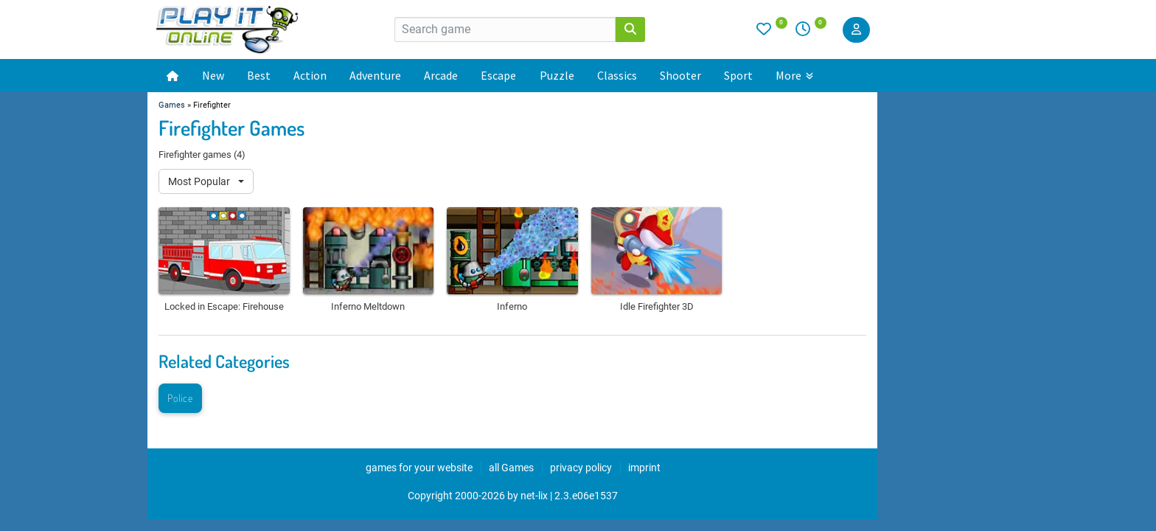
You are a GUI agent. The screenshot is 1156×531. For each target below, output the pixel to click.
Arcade (441, 75)
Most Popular (200, 181)
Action (310, 75)
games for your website (419, 467)
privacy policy (581, 467)
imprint (644, 467)
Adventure (375, 75)
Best (259, 75)
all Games (511, 467)
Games (172, 105)
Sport (738, 75)
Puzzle (557, 75)
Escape (498, 75)
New (213, 75)
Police (180, 398)
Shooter (680, 75)
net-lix (534, 496)
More (794, 75)
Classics (617, 75)
